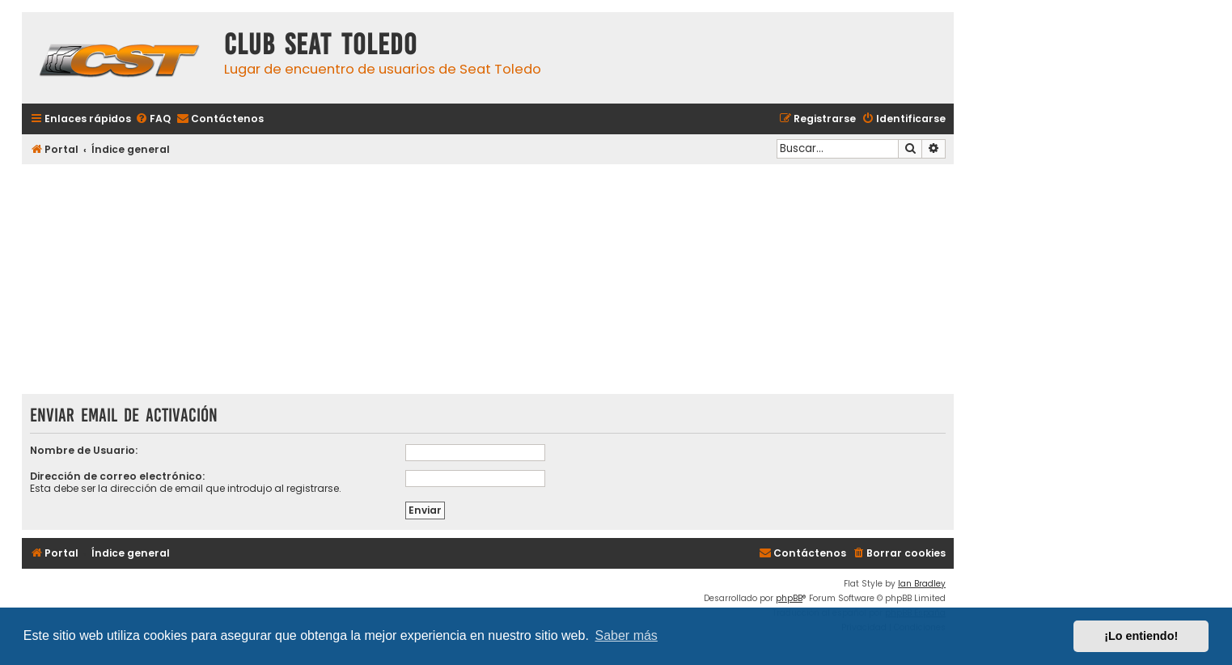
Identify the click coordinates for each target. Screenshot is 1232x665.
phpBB (789, 598)
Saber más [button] (626, 635)
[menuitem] (153, 119)
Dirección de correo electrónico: (117, 476)
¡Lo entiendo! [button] (1141, 635)
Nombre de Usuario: (84, 450)
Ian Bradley (922, 584)
